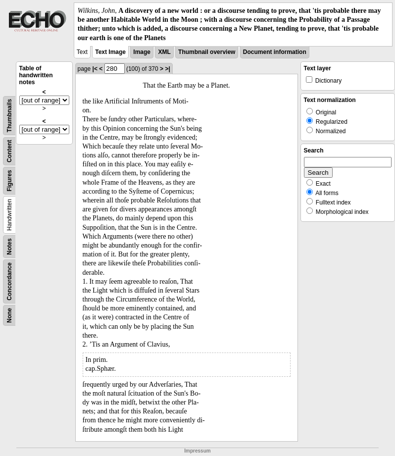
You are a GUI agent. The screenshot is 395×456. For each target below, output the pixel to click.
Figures (9, 180)
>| (167, 68)
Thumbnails (9, 115)
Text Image (110, 52)
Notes (9, 246)
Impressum (197, 451)
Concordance (9, 281)
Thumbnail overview (206, 52)
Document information (274, 52)
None (9, 315)
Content (9, 151)
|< (95, 68)
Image (141, 52)
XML (164, 52)
